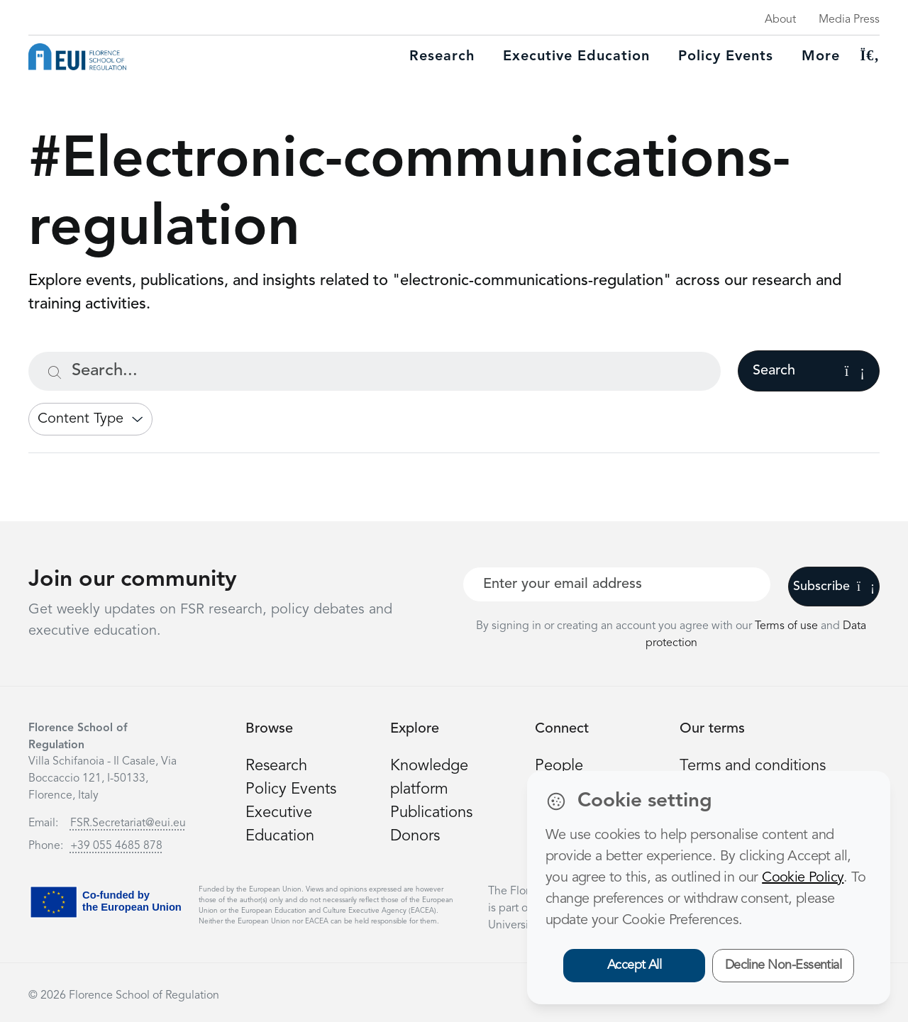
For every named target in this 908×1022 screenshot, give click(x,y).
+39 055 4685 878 (116, 846)
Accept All (634, 965)
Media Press (849, 20)
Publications (431, 813)
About (780, 20)
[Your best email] (617, 584)
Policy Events (725, 57)
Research (442, 57)
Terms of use (788, 626)
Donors (415, 836)
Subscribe (834, 586)
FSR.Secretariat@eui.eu (128, 823)
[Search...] (374, 371)
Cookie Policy (802, 878)
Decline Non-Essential (783, 965)
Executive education (576, 57)
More (821, 57)
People (559, 766)
